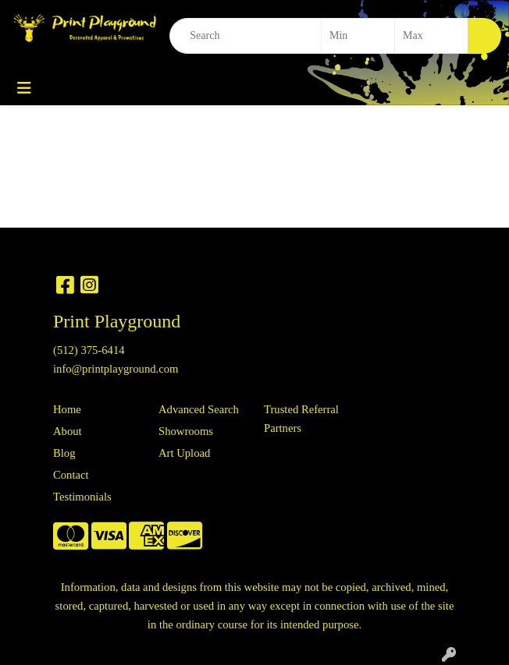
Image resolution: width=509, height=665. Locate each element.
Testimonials (82, 496)
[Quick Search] (245, 36)
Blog (64, 453)
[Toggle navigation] (24, 88)
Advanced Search (198, 409)
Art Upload (184, 453)
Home (67, 409)
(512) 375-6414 (89, 350)
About (67, 431)
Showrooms (185, 431)
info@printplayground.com (115, 369)
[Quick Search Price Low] (358, 36)
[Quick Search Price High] (431, 36)
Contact (71, 475)
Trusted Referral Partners (301, 418)
